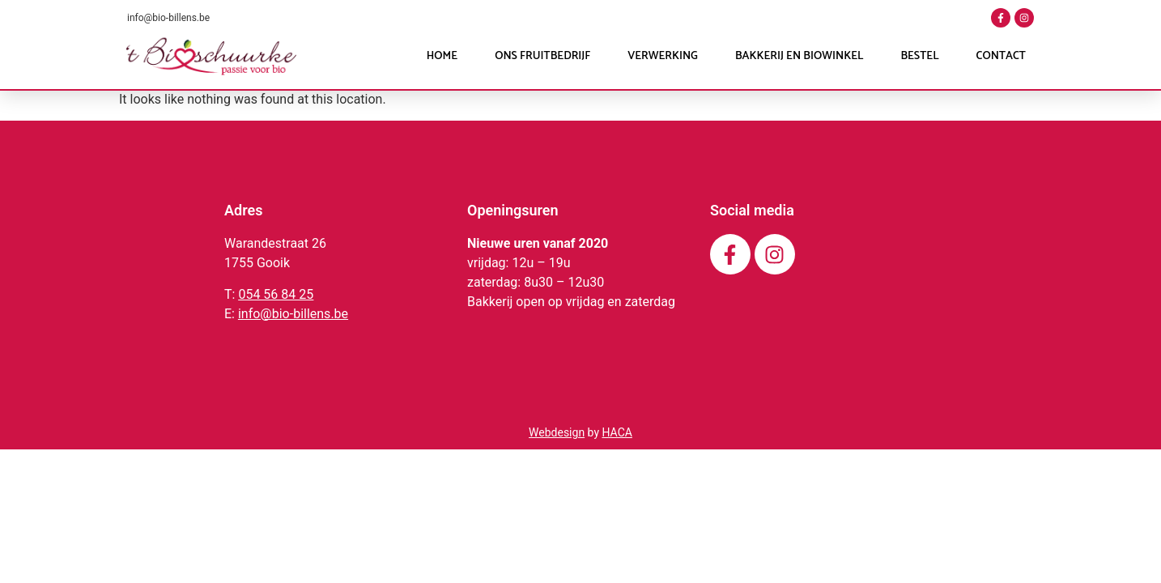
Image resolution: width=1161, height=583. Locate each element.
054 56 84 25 (275, 294)
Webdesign (557, 432)
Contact (1001, 56)
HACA (617, 432)
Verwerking (662, 56)
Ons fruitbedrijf (542, 56)
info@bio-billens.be (168, 17)
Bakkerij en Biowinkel (799, 56)
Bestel (919, 56)
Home (442, 56)
